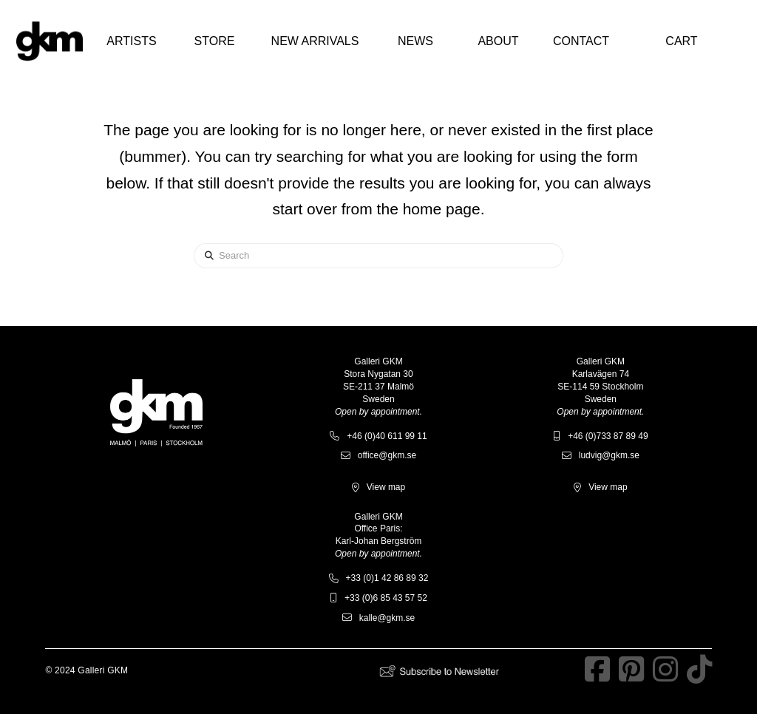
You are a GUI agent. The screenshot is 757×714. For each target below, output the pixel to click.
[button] (131, 41)
